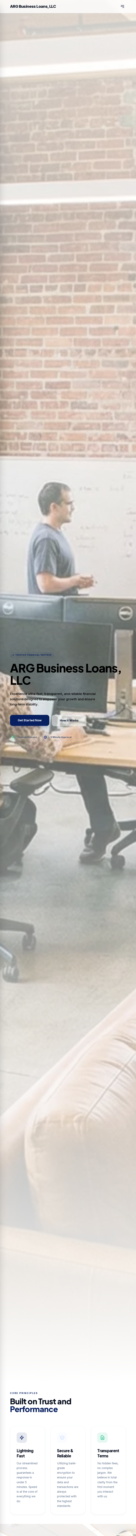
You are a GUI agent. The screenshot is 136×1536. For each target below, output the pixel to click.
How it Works (69, 720)
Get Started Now (30, 720)
